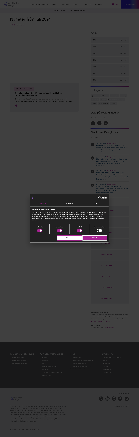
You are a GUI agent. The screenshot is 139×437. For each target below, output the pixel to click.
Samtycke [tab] (43, 203)
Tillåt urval (69, 238)
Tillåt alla (95, 238)
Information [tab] (69, 203)
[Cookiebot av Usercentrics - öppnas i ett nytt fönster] (99, 197)
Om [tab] (96, 203)
